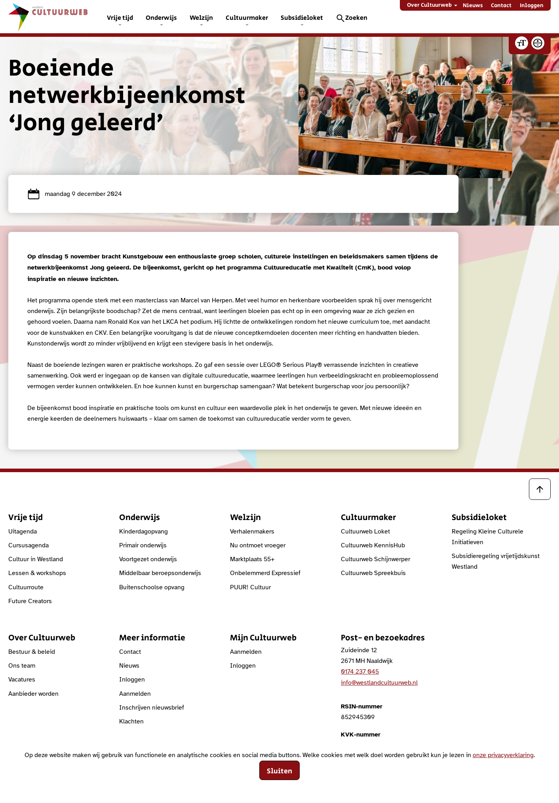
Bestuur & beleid (31, 651)
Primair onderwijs (143, 545)
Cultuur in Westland (35, 559)
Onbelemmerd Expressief (265, 573)
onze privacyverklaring (503, 755)
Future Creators (30, 601)
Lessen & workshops (37, 573)
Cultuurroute (26, 587)
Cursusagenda (28, 545)
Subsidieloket (302, 18)
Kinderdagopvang (143, 531)
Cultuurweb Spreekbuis (373, 573)
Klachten (131, 721)
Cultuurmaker (247, 18)
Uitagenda (22, 531)
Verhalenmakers (252, 531)
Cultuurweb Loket (365, 531)
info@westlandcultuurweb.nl (379, 682)
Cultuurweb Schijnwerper (375, 559)
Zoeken (356, 18)
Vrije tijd (120, 18)
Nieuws (473, 5)
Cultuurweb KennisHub (373, 545)
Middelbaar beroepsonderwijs (160, 573)
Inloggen (532, 5)
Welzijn (201, 18)
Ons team (21, 665)
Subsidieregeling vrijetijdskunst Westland (496, 561)
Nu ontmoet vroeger (257, 545)
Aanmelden (135, 693)
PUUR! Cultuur (250, 587)
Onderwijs (161, 18)
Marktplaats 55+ (252, 559)
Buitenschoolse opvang (151, 587)
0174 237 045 (360, 671)
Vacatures (21, 679)
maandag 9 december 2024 (74, 194)
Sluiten (279, 771)
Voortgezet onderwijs (148, 559)
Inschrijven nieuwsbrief (151, 707)
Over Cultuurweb (429, 5)
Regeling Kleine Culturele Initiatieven (487, 537)
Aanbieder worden (33, 693)
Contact (501, 5)
